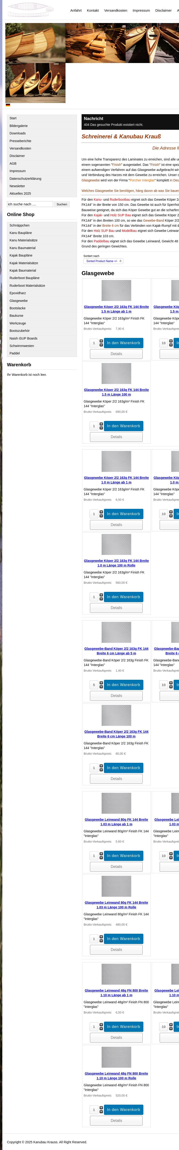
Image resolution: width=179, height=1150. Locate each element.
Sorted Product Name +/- (101, 261)
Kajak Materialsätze (24, 263)
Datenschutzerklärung (25, 178)
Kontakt (93, 10)
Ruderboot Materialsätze (27, 285)
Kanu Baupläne (21, 233)
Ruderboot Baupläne (24, 278)
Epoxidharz (18, 293)
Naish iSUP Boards (24, 338)
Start (13, 118)
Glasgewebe (19, 301)
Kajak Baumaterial (23, 270)
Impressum (141, 10)
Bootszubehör (20, 331)
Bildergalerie (19, 126)
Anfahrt (76, 10)
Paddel (15, 353)
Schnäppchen (20, 225)
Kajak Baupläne (21, 255)
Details (116, 354)
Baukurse (16, 315)
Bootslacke (17, 308)
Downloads (18, 133)
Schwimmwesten (22, 346)
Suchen (62, 204)
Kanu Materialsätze (24, 240)
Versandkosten (115, 10)
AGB (13, 163)
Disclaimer (163, 10)
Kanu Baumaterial (22, 248)
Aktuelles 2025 (20, 193)
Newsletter (17, 186)
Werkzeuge (18, 323)
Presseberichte (20, 141)
